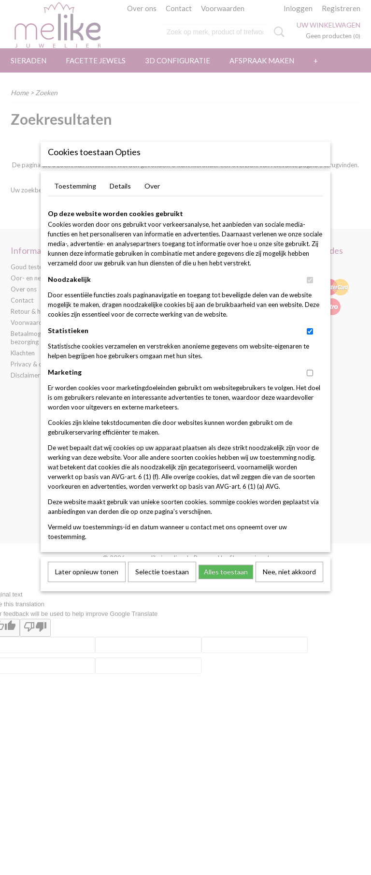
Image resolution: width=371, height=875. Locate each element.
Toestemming (75, 202)
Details (120, 202)
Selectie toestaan (162, 587)
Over (152, 202)
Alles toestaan (226, 587)
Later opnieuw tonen (86, 587)
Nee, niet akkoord (289, 587)
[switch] (310, 296)
